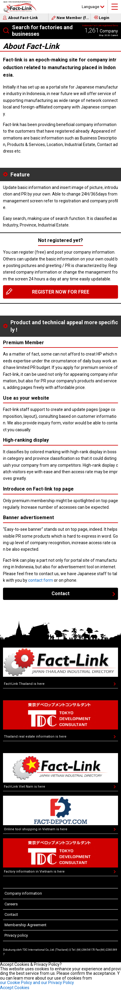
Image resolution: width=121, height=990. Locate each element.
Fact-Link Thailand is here (24, 684)
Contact (60, 593)
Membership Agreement (25, 925)
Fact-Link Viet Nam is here (24, 787)
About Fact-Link (23, 17)
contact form (40, 580)
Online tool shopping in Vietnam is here (35, 829)
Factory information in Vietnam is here (34, 871)
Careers (11, 904)
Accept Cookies (14, 987)
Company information (23, 893)
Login (104, 17)
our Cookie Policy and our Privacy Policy (37, 982)
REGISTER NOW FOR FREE (60, 292)
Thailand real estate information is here (35, 736)
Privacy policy (16, 935)
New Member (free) (74, 17)
